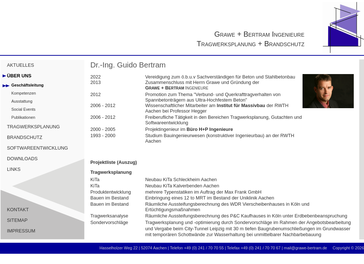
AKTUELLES (20, 65)
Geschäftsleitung (27, 85)
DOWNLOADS (22, 158)
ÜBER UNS (19, 75)
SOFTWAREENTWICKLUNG (37, 148)
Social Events (23, 109)
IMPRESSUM (21, 231)
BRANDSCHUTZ (24, 137)
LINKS (13, 169)
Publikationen (23, 117)
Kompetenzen (23, 93)
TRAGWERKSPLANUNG (33, 126)
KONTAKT (18, 209)
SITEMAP (17, 220)
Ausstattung (21, 101)
